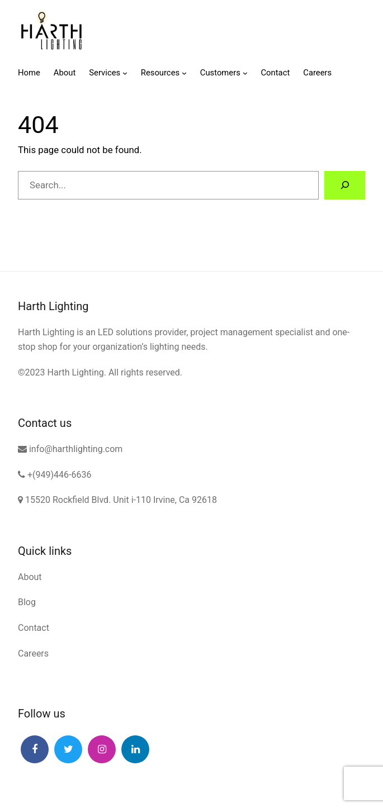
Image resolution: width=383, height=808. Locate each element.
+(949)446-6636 (54, 474)
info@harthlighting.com (70, 449)
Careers (33, 653)
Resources (160, 73)
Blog (27, 602)
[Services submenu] (124, 72)
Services (104, 73)
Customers (220, 73)
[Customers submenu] (245, 72)
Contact (33, 627)
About (30, 577)
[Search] (344, 185)
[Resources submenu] (184, 72)
